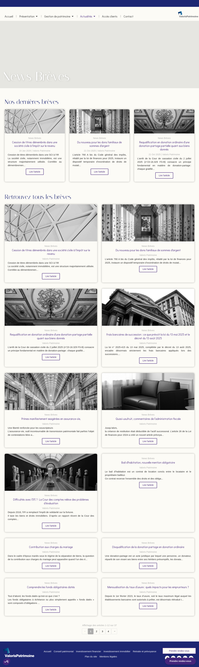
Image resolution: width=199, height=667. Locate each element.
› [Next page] (114, 631)
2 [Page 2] (96, 631)
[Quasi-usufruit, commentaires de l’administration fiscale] (148, 391)
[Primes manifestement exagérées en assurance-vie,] (51, 391)
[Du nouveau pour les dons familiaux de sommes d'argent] (99, 121)
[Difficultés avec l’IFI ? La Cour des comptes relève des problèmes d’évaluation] (51, 472)
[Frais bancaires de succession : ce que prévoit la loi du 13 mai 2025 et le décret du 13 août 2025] (148, 307)
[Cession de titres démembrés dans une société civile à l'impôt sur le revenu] (35, 121)
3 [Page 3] (102, 631)
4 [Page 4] (108, 631)
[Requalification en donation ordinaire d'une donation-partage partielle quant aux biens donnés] (164, 121)
